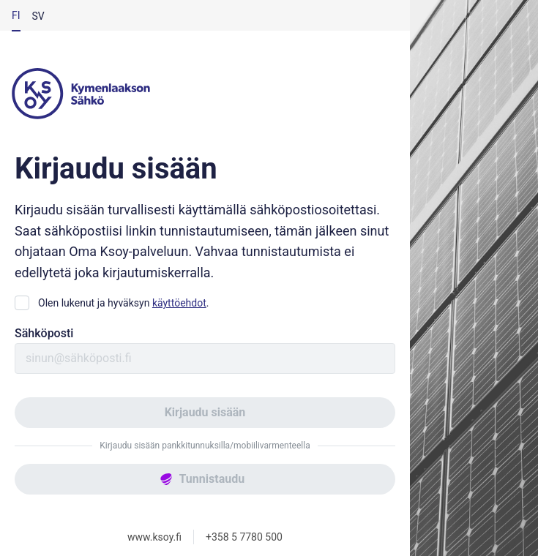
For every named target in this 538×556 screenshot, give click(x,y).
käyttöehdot (179, 303)
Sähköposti (44, 333)
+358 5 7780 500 (244, 537)
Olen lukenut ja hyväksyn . (123, 303)
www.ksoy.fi (154, 537)
